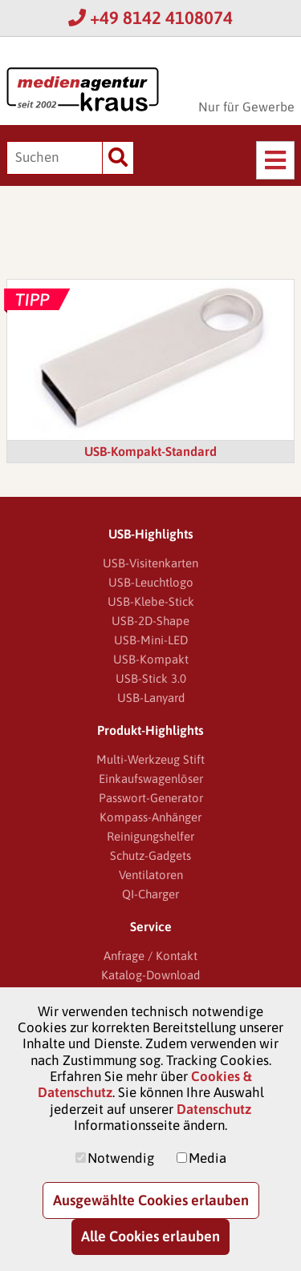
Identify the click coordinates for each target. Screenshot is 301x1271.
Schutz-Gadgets (150, 855)
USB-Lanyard (151, 697)
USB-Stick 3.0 (151, 678)
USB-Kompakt (151, 659)
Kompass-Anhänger (150, 817)
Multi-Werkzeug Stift (150, 759)
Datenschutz (214, 1109)
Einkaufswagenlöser (151, 778)
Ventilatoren (151, 875)
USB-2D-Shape (150, 620)
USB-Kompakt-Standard (150, 451)
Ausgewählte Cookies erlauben (151, 1200)
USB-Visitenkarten (150, 563)
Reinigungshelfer (150, 836)
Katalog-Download (150, 975)
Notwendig (120, 1158)
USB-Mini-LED (151, 640)
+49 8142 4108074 (150, 17)
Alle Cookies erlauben (150, 1236)
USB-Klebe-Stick (151, 601)
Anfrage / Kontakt (150, 955)
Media (207, 1158)
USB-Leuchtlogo (150, 582)
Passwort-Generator (151, 798)
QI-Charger (150, 894)
